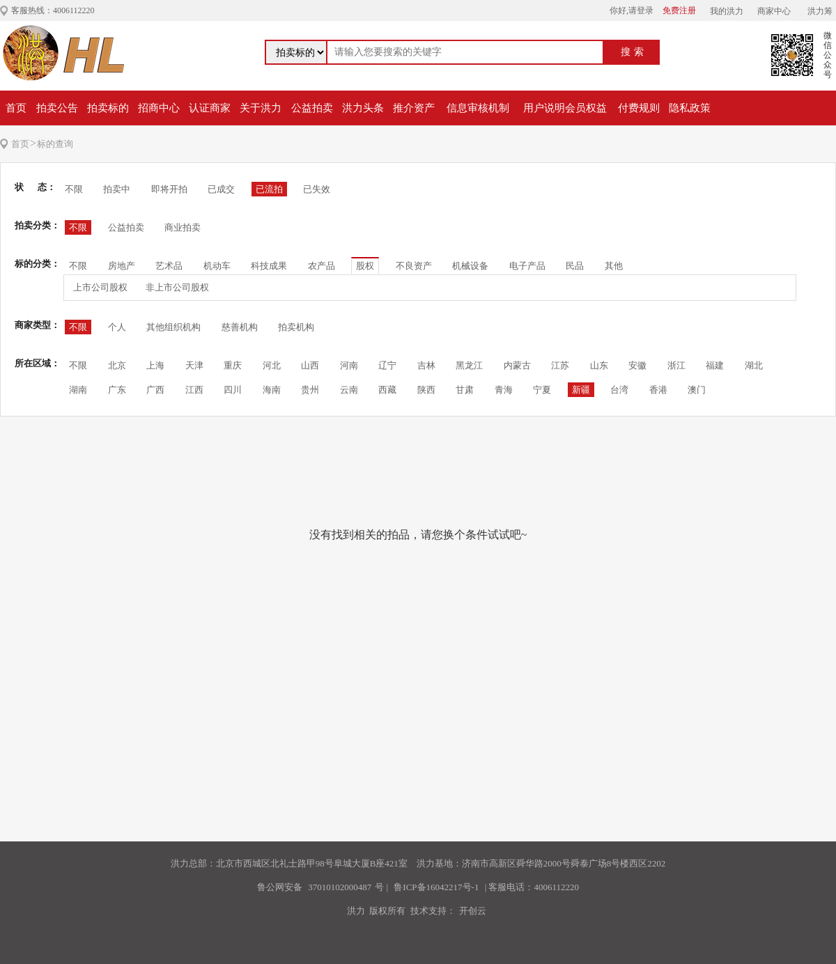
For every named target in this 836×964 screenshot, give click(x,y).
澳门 (697, 389)
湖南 (78, 389)
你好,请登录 (631, 10)
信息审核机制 (478, 108)
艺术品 (169, 266)
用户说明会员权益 (565, 108)
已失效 (316, 189)
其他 (614, 266)
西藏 (387, 389)
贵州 (310, 389)
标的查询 (55, 144)
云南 (349, 389)
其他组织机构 (173, 327)
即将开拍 (169, 189)
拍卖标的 (108, 108)
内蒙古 (517, 365)
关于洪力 (260, 108)
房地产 (121, 266)
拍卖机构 (296, 327)
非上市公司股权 (177, 287)
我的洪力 (726, 11)
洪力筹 (820, 11)
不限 (74, 189)
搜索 (634, 52)
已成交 (221, 189)
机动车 (217, 266)
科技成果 (269, 266)
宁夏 (542, 389)
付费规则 (639, 108)
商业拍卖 (182, 227)
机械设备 (470, 266)
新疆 (581, 389)
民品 (575, 266)
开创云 (472, 910)
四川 (233, 389)
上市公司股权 (100, 287)
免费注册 (679, 10)
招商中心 (159, 108)
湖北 (754, 365)
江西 (194, 389)
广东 (117, 389)
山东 (599, 365)
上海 (155, 365)
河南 (349, 365)
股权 (365, 266)
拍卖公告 (57, 108)
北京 (117, 365)
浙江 (676, 365)
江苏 (560, 365)
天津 (194, 365)
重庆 (233, 365)
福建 (715, 365)
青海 (504, 389)
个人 (117, 327)
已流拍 (269, 189)
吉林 (426, 365)
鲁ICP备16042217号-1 (436, 887)
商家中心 (774, 11)
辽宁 (387, 365)
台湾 (619, 389)
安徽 (637, 365)
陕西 (426, 389)
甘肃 (465, 389)
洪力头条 (363, 108)
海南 (272, 389)
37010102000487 (339, 887)
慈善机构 (240, 327)
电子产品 (527, 266)
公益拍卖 (312, 108)
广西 (155, 389)
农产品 (321, 266)
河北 (272, 365)
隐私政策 (690, 108)
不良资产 (414, 266)
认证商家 (210, 108)
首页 (16, 108)
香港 (658, 389)
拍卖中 (116, 189)
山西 (310, 365)
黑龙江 (469, 365)
